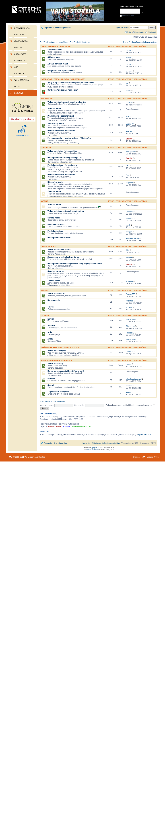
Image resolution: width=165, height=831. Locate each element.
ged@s (129, 232)
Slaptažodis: (79, 405)
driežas (129, 386)
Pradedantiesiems (55, 231)
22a (127, 250)
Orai (16, 67)
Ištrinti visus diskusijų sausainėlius (106, 443)
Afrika (50, 339)
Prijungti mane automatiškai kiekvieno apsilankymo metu (130, 405)
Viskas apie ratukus (56, 294)
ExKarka (51, 378)
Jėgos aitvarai (21, 41)
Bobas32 (129, 218)
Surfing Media (53, 218)
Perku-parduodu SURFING (59, 238)
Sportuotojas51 (145, 435)
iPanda (129, 258)
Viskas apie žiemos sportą (58, 250)
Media (17, 87)
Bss (127, 175)
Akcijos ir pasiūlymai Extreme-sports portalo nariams (70, 82)
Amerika (51, 326)
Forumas (18, 93)
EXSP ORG (66, 426)
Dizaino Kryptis (153, 457)
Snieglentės (20, 54)
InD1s (128, 91)
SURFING (44, 201)
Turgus (50, 307)
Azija (49, 332)
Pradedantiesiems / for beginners (62, 165)
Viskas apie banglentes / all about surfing (65, 211)
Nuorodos (19, 74)
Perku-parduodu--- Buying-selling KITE (64, 158)
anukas (129, 71)
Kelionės (45, 315)
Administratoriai (54, 426)
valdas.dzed (131, 319)
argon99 (129, 183)
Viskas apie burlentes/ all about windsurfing (66, 102)
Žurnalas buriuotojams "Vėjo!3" (56, 46)
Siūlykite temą (53, 57)
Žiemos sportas (48, 246)
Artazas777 (130, 294)
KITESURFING (46, 148)
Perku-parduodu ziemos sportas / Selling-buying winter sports (74, 264)
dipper (128, 364)
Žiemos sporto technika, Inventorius (63, 257)
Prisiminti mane (127, 15)
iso (127, 83)
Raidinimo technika (55, 224)
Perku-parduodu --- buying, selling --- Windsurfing (69, 138)
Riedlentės (19, 61)
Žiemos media (53, 281)
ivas (127, 116)
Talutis (128, 392)
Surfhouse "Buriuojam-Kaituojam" (62, 90)
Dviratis (18, 48)
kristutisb (129, 301)
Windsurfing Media (55, 123)
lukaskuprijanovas (133, 379)
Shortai (50, 385)
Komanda (86, 443)
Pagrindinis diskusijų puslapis (57, 28)
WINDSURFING (47, 99)
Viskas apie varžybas (56, 351)
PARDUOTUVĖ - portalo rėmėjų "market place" (63, 79)
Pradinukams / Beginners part (60, 116)
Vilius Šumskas (93, 450)
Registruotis (59, 402)
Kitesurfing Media (55, 182)
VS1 (128, 166)
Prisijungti (45, 402)
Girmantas (130, 212)
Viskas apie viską (55, 364)
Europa (50, 319)
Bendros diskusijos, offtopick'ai (56, 360)
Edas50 (129, 139)
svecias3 (129, 131)
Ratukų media (53, 300)
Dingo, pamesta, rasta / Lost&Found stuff (65, 371)
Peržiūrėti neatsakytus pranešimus (54, 42)
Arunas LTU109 (132, 238)
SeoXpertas (131, 152)
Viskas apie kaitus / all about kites (62, 151)
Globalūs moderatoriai (81, 426)
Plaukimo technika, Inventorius (61, 131)
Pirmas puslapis (21, 28)
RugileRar (130, 333)
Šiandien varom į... (55, 192)
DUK (129, 32)
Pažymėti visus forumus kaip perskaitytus (140, 42)
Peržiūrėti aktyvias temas (80, 42)
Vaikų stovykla (21, 80)
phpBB (94, 448)
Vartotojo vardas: (47, 405)
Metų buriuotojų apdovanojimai (61, 70)
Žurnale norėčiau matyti (57, 64)
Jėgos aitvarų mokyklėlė (58, 392)
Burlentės (19, 35)
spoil (128, 225)
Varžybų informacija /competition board (60, 347)
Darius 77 (130, 124)
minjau (128, 50)
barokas (129, 103)
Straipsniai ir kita (54, 50)
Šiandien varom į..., (55, 108)
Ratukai (44, 290)
